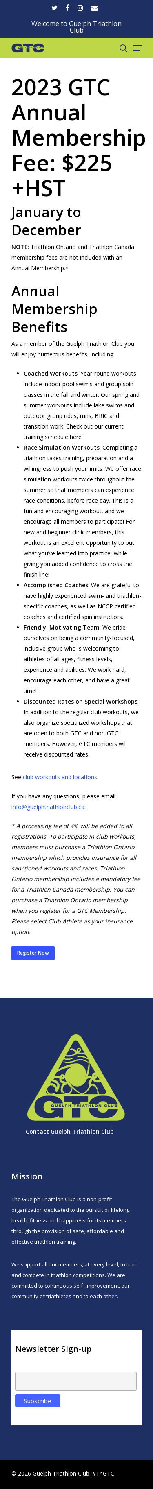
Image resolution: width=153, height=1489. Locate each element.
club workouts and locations (60, 777)
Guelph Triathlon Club (82, 1131)
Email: (23, 1367)
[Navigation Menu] (137, 48)
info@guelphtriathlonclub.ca (47, 807)
